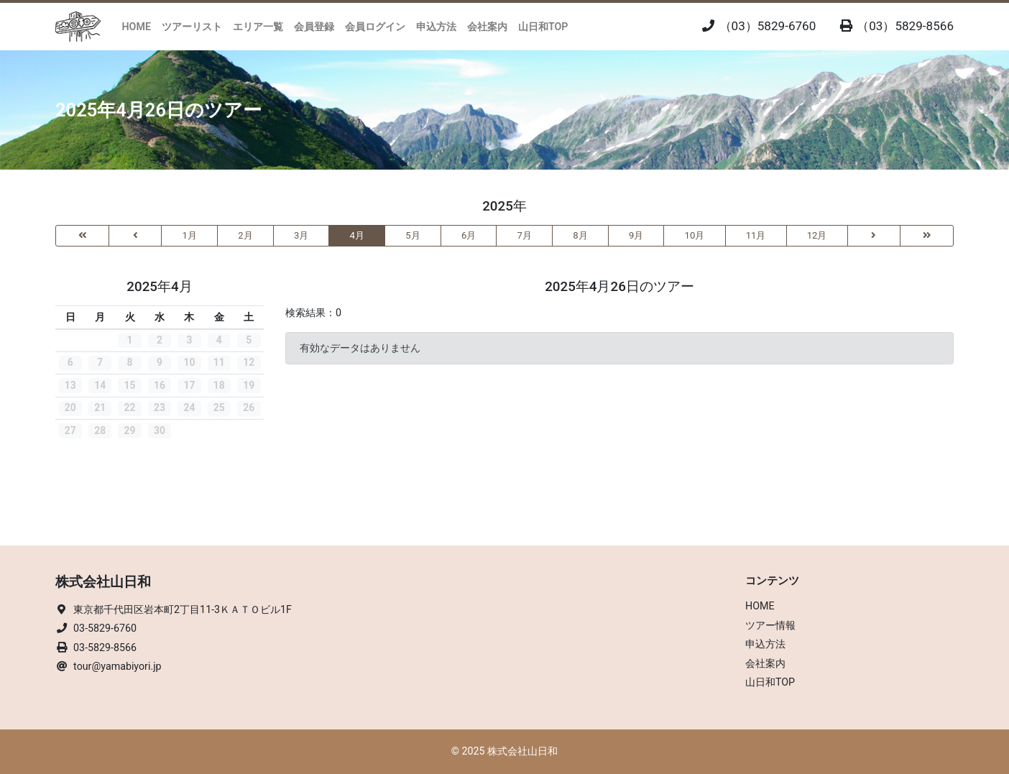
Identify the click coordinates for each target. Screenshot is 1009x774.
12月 (817, 235)
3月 (301, 235)
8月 (580, 235)
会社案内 (487, 26)
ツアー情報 (770, 625)
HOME (136, 26)
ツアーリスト (192, 26)
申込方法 (436, 26)
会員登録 (314, 26)
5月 (412, 235)
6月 (468, 235)
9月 (636, 235)
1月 (190, 235)
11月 (756, 235)
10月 (695, 235)
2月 (245, 235)
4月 (357, 235)
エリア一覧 (258, 26)
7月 (524, 235)
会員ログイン (375, 26)
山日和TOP (543, 26)
